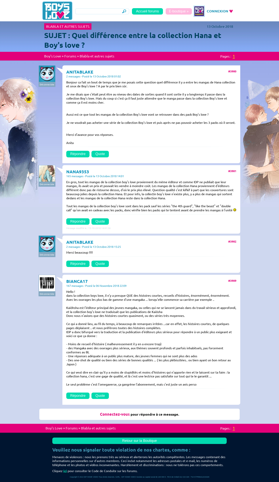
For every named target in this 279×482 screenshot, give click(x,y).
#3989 (232, 280)
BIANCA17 (77, 281)
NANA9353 (77, 171)
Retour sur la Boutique (139, 441)
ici (65, 471)
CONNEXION (217, 11)
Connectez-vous (115, 414)
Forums (70, 56)
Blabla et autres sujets (97, 56)
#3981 (232, 171)
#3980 (232, 71)
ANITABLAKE (79, 71)
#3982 (232, 241)
